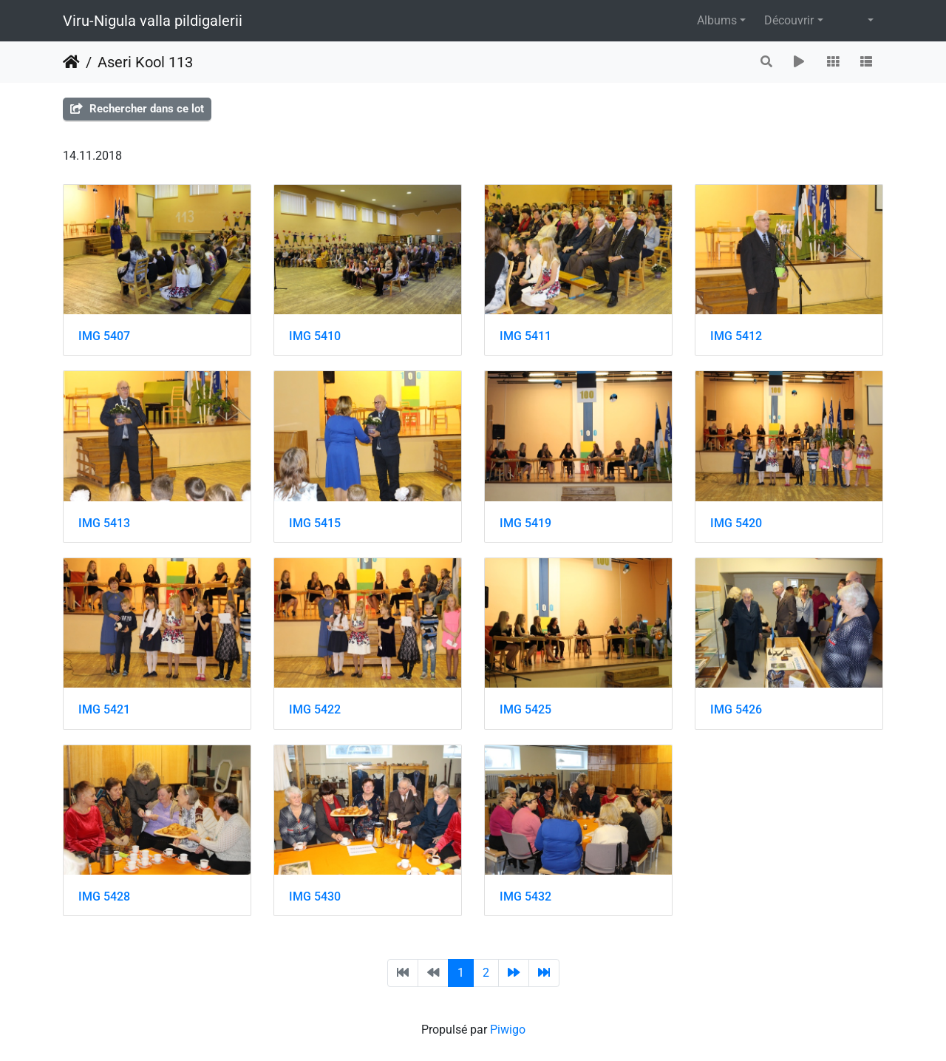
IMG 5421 (104, 709)
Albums (717, 20)
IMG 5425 (525, 709)
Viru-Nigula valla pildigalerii (152, 21)
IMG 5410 (315, 336)
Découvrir (789, 20)
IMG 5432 (525, 896)
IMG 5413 (104, 523)
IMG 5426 (736, 709)
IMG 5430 (315, 896)
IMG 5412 (736, 336)
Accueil (71, 62)
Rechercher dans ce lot (137, 108)
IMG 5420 (736, 523)
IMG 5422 (315, 709)
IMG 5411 (525, 336)
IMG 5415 (315, 523)
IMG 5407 (104, 336)
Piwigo (507, 1030)
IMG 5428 (104, 896)
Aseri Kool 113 (145, 62)
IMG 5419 (525, 523)
